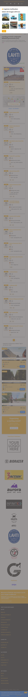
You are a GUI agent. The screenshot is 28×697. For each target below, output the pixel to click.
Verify (4, 31)
